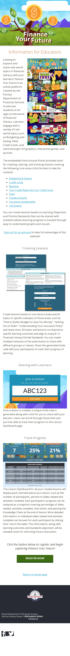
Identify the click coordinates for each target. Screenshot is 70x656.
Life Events (15, 205)
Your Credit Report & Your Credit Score (31, 190)
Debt (12, 194)
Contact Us (33, 618)
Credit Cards (16, 182)
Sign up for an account (17, 232)
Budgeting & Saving (20, 178)
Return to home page (35, 574)
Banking (14, 186)
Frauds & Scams (18, 198)
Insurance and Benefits (22, 201)
